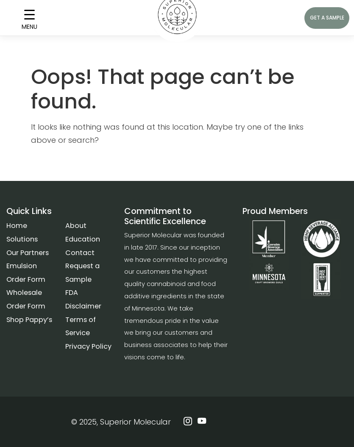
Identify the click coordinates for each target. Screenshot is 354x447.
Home (16, 225)
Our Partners (27, 253)
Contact (80, 253)
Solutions (22, 239)
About (75, 225)
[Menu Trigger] (29, 18)
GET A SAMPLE (327, 17)
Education (82, 239)
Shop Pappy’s (29, 320)
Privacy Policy (88, 346)
